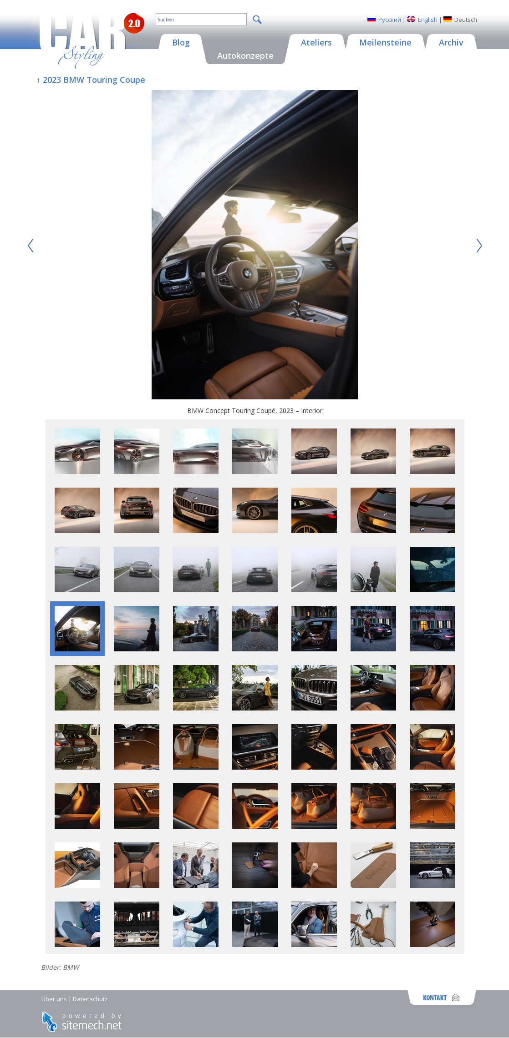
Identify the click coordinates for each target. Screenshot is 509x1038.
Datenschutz (90, 999)
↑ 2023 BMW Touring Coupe (90, 79)
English (428, 19)
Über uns (54, 999)
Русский (389, 19)
